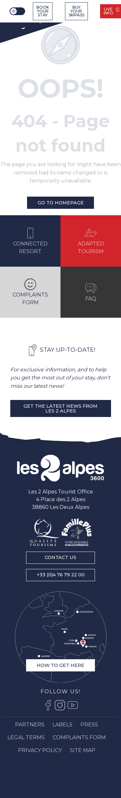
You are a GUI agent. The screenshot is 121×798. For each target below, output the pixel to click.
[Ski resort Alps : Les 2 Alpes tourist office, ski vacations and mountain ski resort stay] (25, 23)
